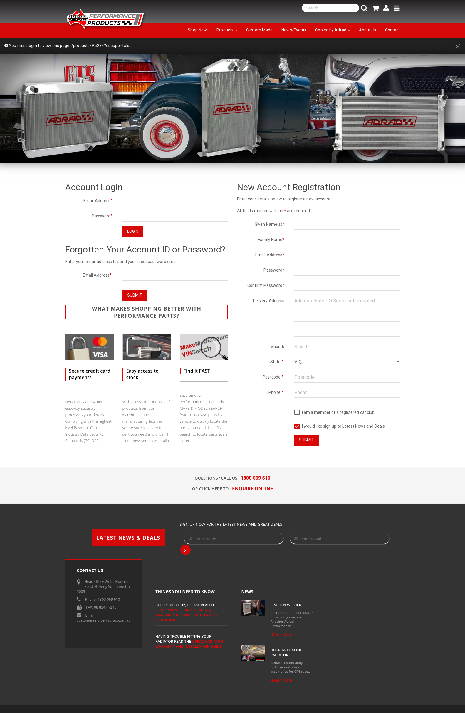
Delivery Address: (269, 300)
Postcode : (274, 377)
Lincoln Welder (286, 604)
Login (133, 231)
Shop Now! (198, 30)
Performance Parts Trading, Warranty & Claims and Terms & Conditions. (186, 614)
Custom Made (259, 30)
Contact (392, 30)
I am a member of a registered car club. (335, 412)
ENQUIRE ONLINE (252, 488)
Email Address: (98, 200)
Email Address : (98, 275)
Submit (134, 295)
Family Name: (271, 239)
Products (226, 30)
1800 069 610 (256, 478)
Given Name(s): (270, 224)
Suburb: (278, 346)
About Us (367, 30)
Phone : (277, 392)
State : (278, 361)
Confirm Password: (266, 285)
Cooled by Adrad (332, 30)
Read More (282, 634)
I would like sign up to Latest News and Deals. (340, 426)
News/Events (293, 30)
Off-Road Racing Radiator (287, 652)
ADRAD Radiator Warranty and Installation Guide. (189, 644)
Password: (102, 216)
